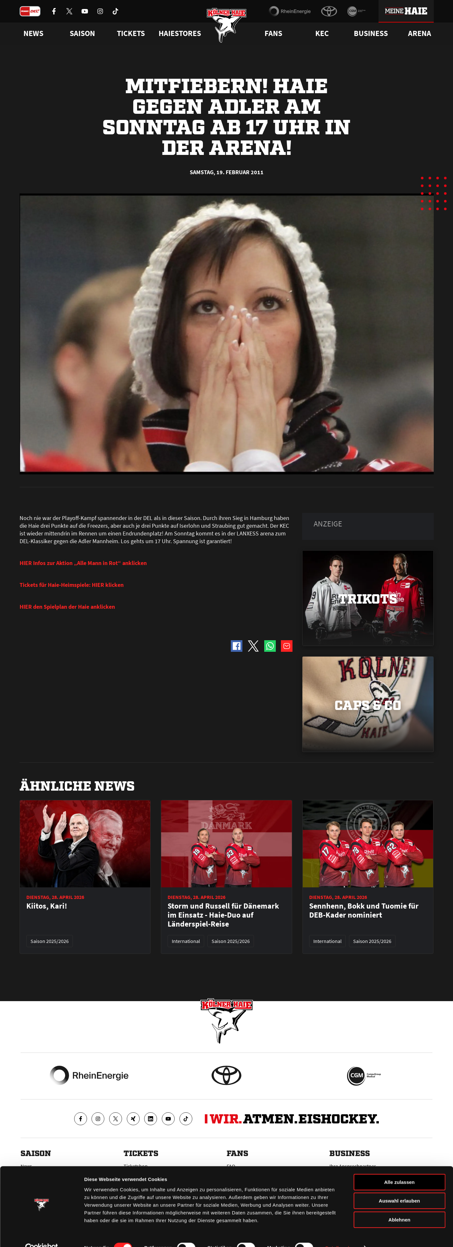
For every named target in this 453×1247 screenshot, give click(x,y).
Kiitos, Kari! (46, 906)
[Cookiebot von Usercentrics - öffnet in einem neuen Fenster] (41, 1234)
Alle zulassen (399, 1168)
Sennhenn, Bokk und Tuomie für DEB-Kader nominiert (364, 911)
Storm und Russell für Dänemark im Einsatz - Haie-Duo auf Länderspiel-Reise (223, 915)
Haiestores (180, 33)
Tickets (131, 33)
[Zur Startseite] (226, 26)
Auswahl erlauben (399, 1187)
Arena (419, 33)
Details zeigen (341, 1234)
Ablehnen (399, 1206)
